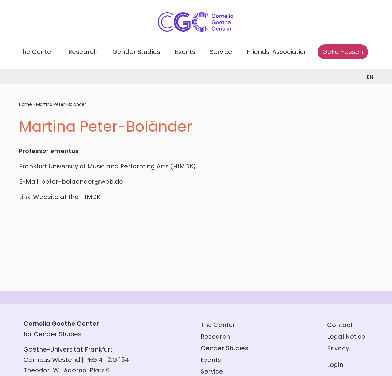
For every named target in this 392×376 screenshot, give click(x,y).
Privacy (338, 348)
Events (185, 51)
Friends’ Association (277, 51)
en (370, 77)
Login (335, 364)
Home (25, 104)
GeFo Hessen (342, 51)
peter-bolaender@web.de (82, 181)
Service (221, 51)
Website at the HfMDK (66, 197)
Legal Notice (346, 336)
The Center (36, 51)
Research (83, 51)
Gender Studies (136, 51)
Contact (340, 325)
